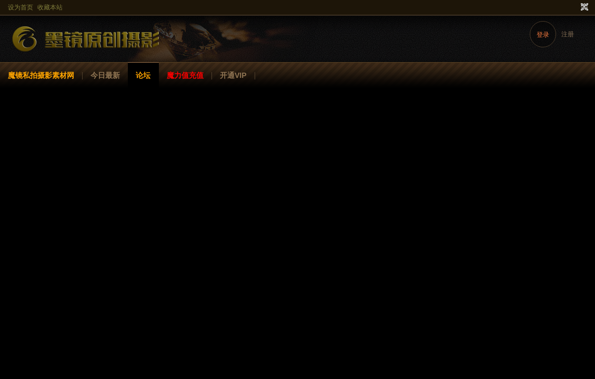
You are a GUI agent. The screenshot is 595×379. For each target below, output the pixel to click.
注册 (567, 34)
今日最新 (105, 75)
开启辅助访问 (574, 7)
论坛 (143, 75)
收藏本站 (50, 7)
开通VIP (233, 75)
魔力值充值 (185, 75)
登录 (543, 34)
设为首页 (20, 7)
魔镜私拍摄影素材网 (41, 75)
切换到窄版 (583, 7)
